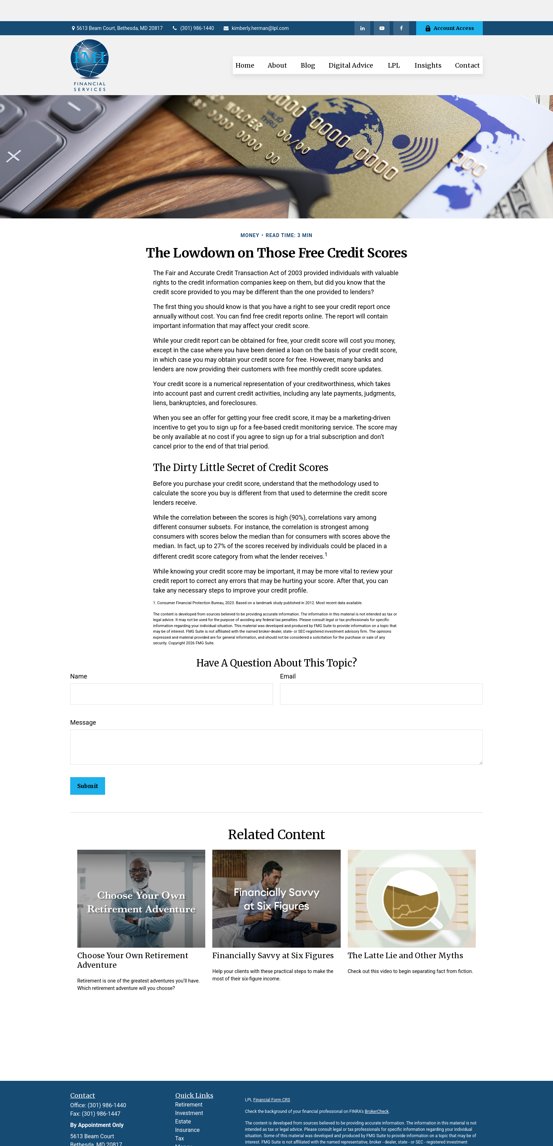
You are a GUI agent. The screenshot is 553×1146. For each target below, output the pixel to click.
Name (78, 655)
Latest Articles (193, 1142)
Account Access (449, 7)
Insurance (187, 1108)
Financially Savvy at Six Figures (273, 934)
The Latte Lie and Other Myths (405, 934)
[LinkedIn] (362, 7)
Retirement (189, 1083)
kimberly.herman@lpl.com (256, 7)
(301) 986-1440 (192, 7)
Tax (179, 1117)
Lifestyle (185, 1134)
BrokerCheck (377, 1090)
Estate (183, 1100)
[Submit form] (87, 765)
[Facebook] (401, 7)
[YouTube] (382, 7)
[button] (245, 44)
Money (183, 1125)
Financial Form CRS (271, 1078)
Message (83, 701)
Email (288, 655)
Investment (189, 1092)
